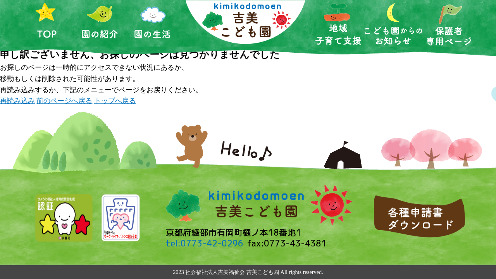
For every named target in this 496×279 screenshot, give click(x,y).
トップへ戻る (115, 101)
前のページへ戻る (64, 101)
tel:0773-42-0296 (204, 243)
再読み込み (17, 101)
